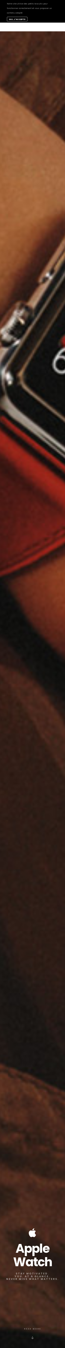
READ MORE (32, 1329)
